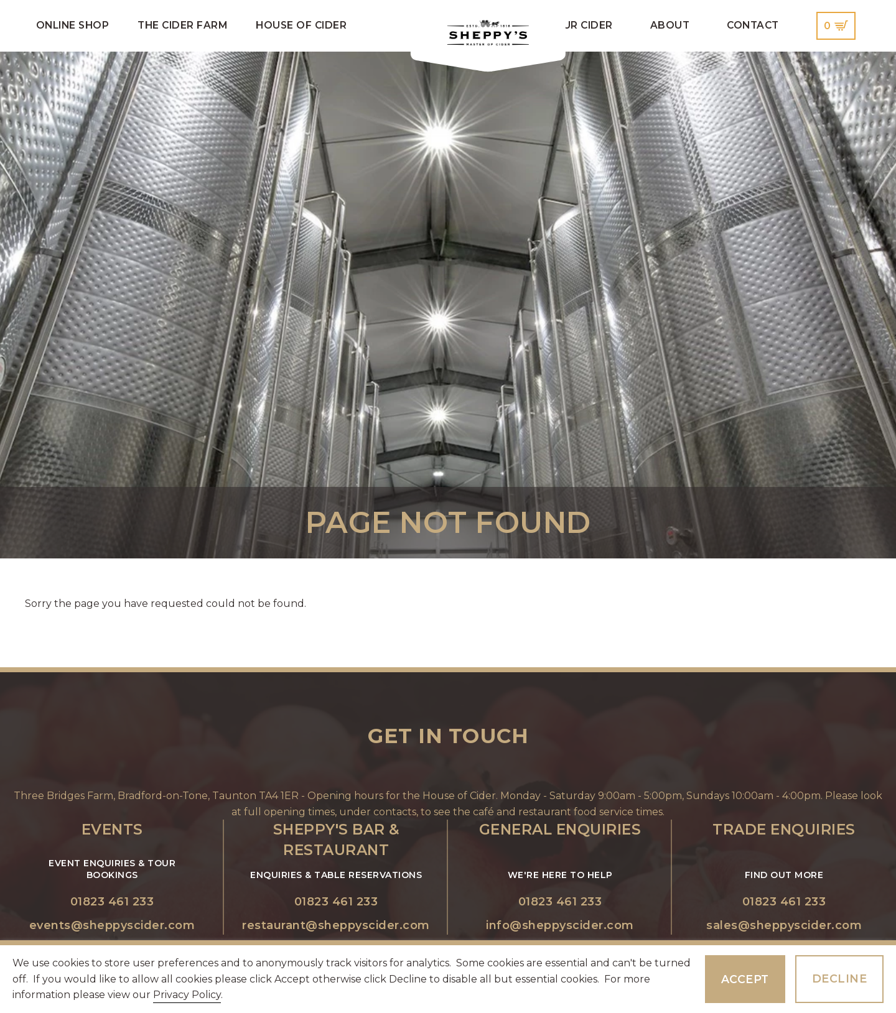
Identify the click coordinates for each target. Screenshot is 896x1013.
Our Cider (583, 25)
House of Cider (301, 25)
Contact (753, 25)
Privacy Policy (187, 995)
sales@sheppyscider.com (784, 925)
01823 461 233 (112, 902)
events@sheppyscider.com (112, 925)
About (670, 25)
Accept (745, 979)
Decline (839, 978)
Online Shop (73, 25)
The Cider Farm (182, 25)
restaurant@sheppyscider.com (336, 925)
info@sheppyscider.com (560, 925)
